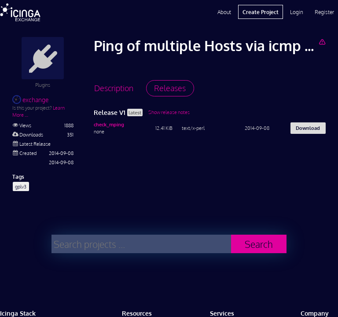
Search (259, 244)
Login (296, 11)
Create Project (260, 11)
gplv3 (20, 186)
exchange (30, 99)
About (224, 11)
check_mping (109, 124)
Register (324, 11)
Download (308, 128)
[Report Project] (322, 41)
